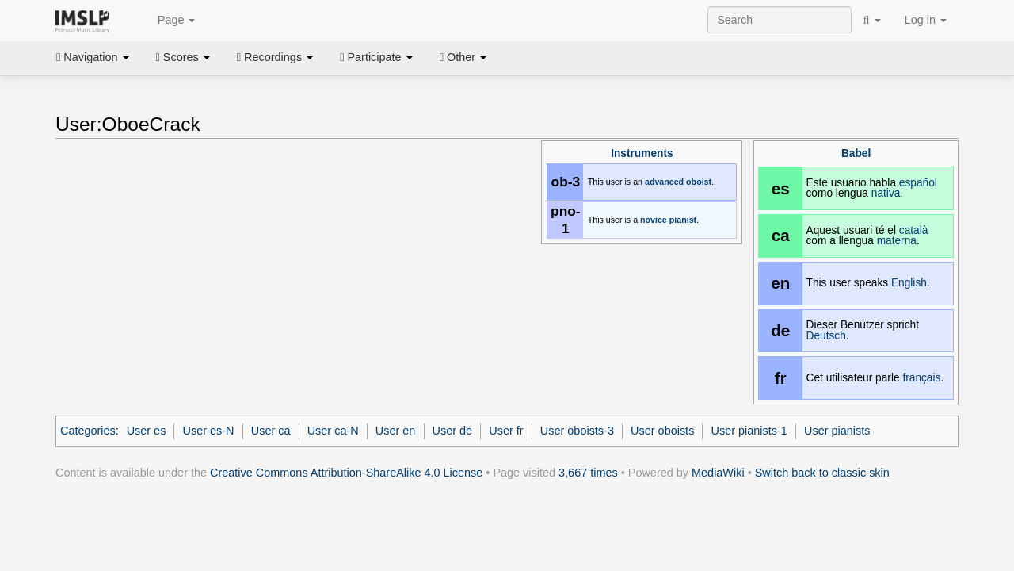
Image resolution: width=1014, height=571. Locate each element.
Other (463, 57)
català (913, 230)
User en (395, 430)
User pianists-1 (749, 430)
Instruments (642, 153)
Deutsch (826, 336)
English (909, 283)
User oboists (662, 430)
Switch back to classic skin (822, 472)
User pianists (837, 430)
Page (168, 20)
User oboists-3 (577, 430)
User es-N (208, 430)
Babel (856, 153)
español (918, 183)
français (921, 378)
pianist (682, 219)
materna (897, 241)
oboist (698, 181)
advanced (664, 181)
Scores (183, 57)
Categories (88, 430)
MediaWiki (718, 472)
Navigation (92, 57)
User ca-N (333, 430)
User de (453, 430)
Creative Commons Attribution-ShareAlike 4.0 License (346, 472)
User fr (506, 430)
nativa (886, 193)
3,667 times (588, 472)
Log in (926, 19)
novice (653, 219)
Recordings (275, 57)
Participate (376, 57)
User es (146, 430)
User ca (271, 430)
